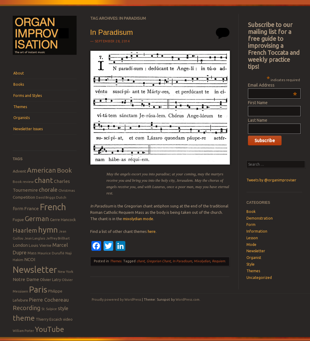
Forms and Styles (27, 96)
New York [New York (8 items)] (65, 271)
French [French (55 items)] (53, 207)
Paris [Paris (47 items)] (38, 289)
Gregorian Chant (159, 261)
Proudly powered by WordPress (116, 299)
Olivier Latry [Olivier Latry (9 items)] (50, 279)
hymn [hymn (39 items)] (48, 229)
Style (250, 264)
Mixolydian (202, 261)
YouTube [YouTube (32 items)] (49, 329)
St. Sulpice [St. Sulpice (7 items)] (49, 309)
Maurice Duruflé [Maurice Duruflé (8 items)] (51, 253)
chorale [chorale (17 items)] (48, 190)
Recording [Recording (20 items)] (27, 307)
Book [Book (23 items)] (64, 170)
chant (141, 261)
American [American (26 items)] (41, 170)
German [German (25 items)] (37, 218)
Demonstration (259, 218)
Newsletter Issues (28, 129)
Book (251, 212)
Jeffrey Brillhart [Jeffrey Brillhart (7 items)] (58, 238)
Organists (21, 118)
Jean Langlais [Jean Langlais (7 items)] (34, 238)
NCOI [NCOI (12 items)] (29, 259)
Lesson (252, 238)
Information (256, 231)
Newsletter (255, 251)
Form (251, 225)
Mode (251, 245)
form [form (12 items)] (18, 208)
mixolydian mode (138, 219)
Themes (20, 107)
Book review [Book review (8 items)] (23, 182)
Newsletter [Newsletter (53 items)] (35, 269)
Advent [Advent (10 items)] (19, 171)
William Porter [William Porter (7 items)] (23, 331)
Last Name (257, 120)
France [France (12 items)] (31, 208)
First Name (258, 102)
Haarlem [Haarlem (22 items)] (25, 230)
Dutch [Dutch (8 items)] (61, 197)
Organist (253, 258)
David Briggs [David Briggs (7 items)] (45, 197)
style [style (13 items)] (63, 308)
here (152, 231)
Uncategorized (259, 278)
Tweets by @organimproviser (271, 180)
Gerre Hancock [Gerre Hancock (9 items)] (63, 219)
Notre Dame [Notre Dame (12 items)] (26, 279)
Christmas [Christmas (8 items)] (66, 190)
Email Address (272, 85)
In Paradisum (111, 32)
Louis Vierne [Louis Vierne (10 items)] (40, 245)
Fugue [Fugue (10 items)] (18, 219)
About (18, 73)
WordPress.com (188, 299)
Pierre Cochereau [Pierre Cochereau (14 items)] (49, 300)
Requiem (218, 261)
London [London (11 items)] (20, 245)
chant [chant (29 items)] (44, 180)
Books (18, 84)
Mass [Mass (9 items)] (32, 253)
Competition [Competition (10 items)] (24, 197)
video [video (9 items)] (68, 319)
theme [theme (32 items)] (24, 318)
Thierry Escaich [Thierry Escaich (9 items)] (49, 319)
